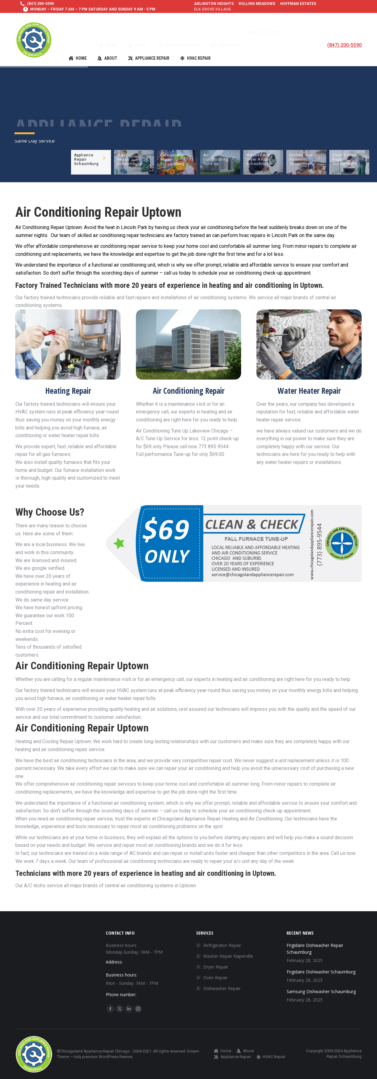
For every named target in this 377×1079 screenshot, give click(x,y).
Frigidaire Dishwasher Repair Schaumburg (315, 948)
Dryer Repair (215, 967)
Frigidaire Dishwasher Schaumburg (321, 972)
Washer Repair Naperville (228, 956)
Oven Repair (215, 977)
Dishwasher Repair (221, 988)
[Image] (68, 344)
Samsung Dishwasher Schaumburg (321, 991)
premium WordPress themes (107, 1056)
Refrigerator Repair (222, 945)
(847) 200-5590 (40, 4)
